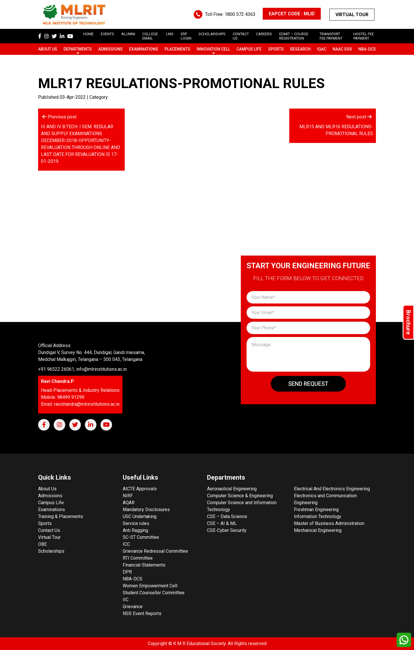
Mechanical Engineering (318, 530)
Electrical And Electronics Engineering (332, 488)
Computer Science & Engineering (240, 495)
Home (88, 34)
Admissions (110, 49)
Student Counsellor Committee (153, 592)
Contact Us (49, 530)
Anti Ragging (135, 530)
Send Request (308, 383)
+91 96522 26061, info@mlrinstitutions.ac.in (82, 369)
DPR (127, 572)
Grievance (133, 606)
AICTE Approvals (140, 488)
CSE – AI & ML (222, 523)
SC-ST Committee (141, 537)
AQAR (129, 502)
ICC (126, 544)
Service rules (136, 523)
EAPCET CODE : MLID (292, 13)
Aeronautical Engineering (232, 488)
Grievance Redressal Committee (155, 551)
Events (107, 34)
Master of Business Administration (329, 523)
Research (300, 49)
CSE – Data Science (227, 516)
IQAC (321, 49)
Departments (78, 49)
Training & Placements (60, 516)
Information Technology (317, 516)
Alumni (128, 34)
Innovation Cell (213, 49)
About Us (47, 49)
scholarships (212, 34)
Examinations (143, 49)
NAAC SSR (342, 49)
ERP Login (186, 36)
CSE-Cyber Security (227, 530)
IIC (125, 599)
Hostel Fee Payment (363, 36)
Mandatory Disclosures (146, 509)
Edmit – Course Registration (293, 36)
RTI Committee (138, 558)
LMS (170, 34)
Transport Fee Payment (331, 36)
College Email (150, 36)
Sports (276, 49)
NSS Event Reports (142, 613)
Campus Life (249, 49)
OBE (42, 544)
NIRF (128, 495)
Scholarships (51, 551)
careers (264, 34)
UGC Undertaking (139, 516)
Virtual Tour (351, 14)
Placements (177, 49)
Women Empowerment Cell (150, 585)
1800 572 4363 (240, 14)
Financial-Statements (144, 565)
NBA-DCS (367, 49)
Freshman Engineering (316, 509)
